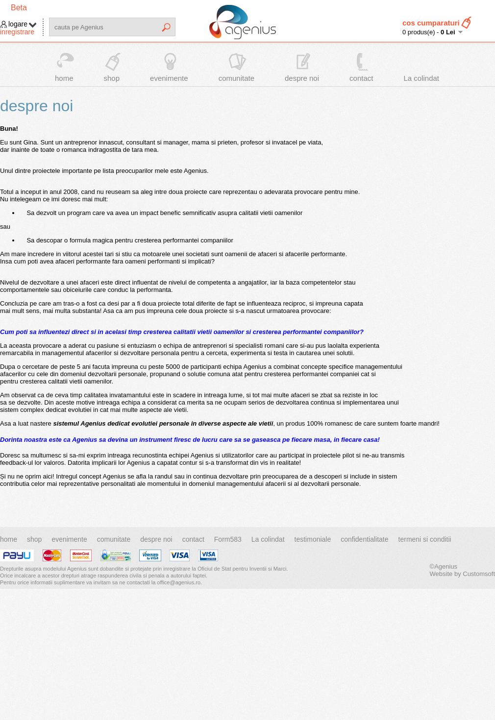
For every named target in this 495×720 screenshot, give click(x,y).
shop (112, 78)
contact (361, 78)
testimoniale (313, 539)
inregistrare (17, 32)
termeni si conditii (424, 539)
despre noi (302, 78)
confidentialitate (364, 539)
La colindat (421, 78)
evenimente (169, 78)
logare (17, 24)
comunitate (236, 78)
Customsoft (479, 573)
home (64, 78)
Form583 (228, 539)
